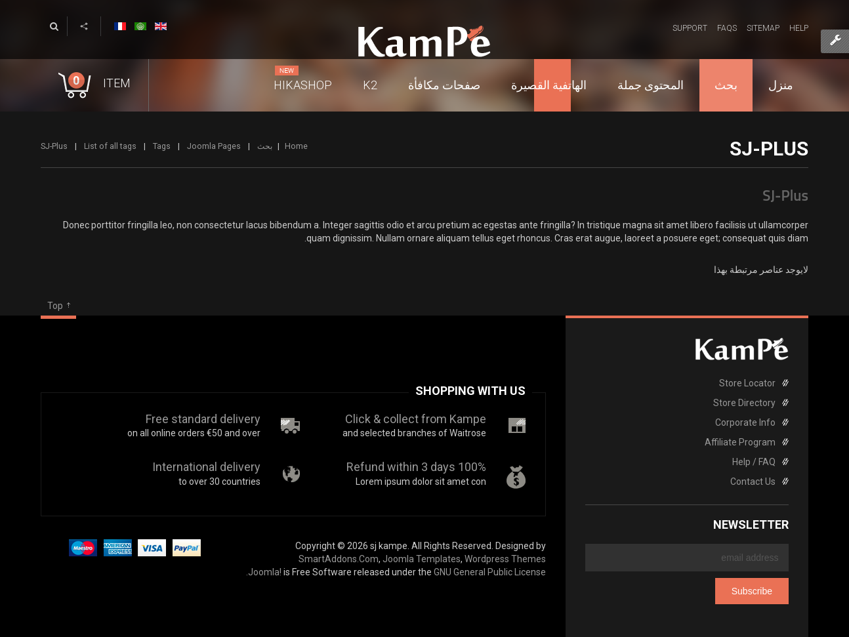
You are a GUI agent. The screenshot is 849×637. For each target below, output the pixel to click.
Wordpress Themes (505, 559)
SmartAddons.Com (339, 559)
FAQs (727, 28)
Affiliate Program (740, 442)
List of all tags (110, 146)
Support (690, 28)
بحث (264, 146)
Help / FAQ (754, 462)
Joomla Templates (422, 559)
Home (296, 146)
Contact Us (753, 481)
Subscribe (752, 591)
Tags (162, 146)
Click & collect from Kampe (415, 419)
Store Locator (747, 383)
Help (798, 28)
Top (55, 305)
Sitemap (763, 28)
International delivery (206, 467)
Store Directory (744, 403)
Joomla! (264, 572)
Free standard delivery (203, 419)
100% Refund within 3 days (416, 467)
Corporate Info (745, 422)
